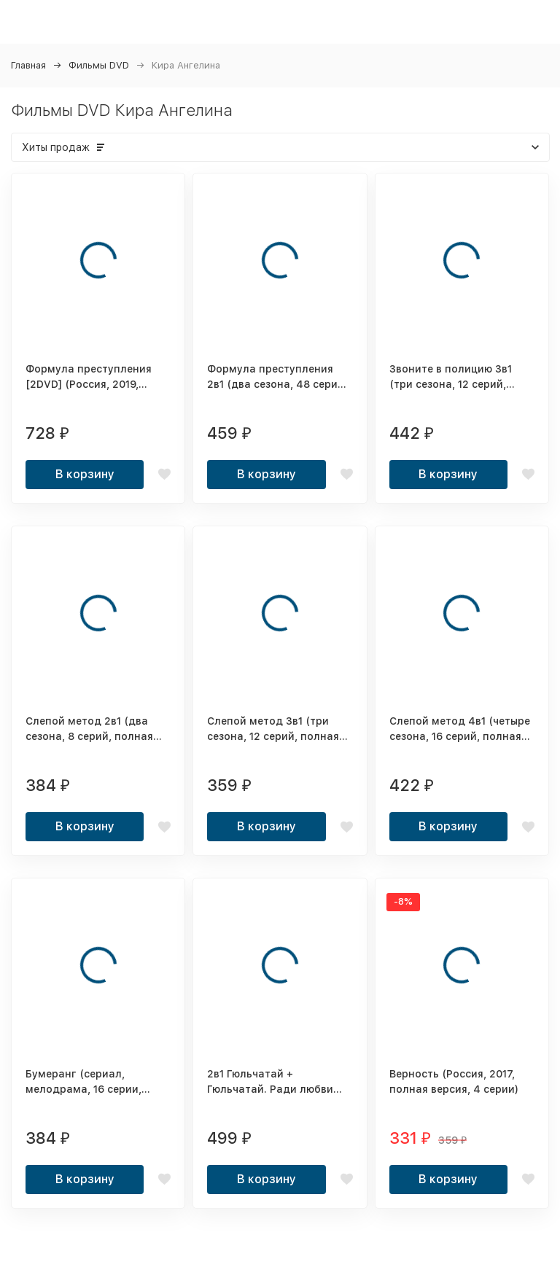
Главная (28, 65)
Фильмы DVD (99, 65)
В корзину (84, 474)
